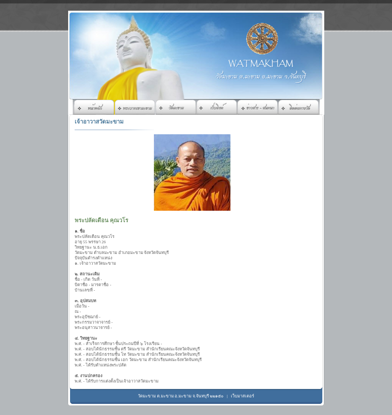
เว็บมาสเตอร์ (242, 396)
